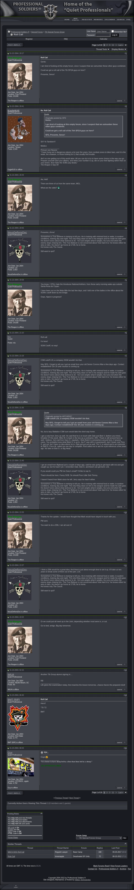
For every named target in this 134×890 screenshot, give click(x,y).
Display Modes (118, 49)
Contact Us (92, 869)
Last (120, 45)
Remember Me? (119, 32)
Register (29, 39)
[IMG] (10, 832)
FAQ (66, 39)
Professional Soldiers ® (20, 32)
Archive (123, 869)
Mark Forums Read (101, 866)
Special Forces (37, 32)
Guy (10, 752)
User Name (91, 31)
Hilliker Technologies (83, 880)
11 (113, 45)
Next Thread (74, 798)
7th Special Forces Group (54, 32)
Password (91, 35)
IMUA (11, 674)
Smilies (10, 830)
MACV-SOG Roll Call (16, 852)
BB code (11, 828)
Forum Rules (13, 837)
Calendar (103, 39)
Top (129, 869)
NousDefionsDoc (17, 232)
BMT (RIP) (14, 699)
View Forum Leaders (119, 866)
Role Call (11, 856)
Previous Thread (61, 798)
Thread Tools (101, 49)
